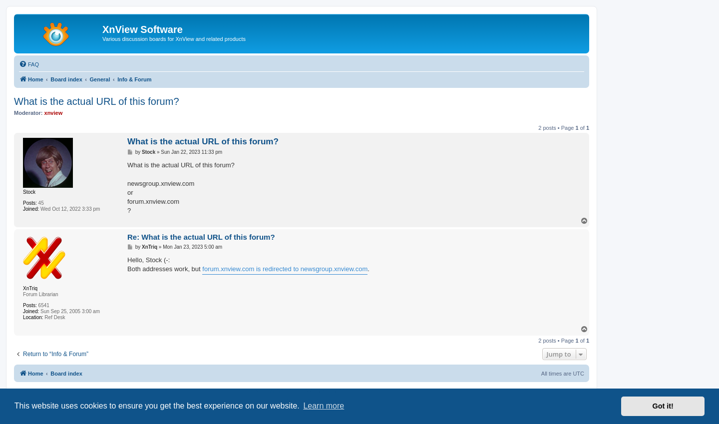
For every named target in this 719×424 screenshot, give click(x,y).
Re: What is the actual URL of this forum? (201, 237)
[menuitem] (29, 64)
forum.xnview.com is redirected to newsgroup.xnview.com (284, 269)
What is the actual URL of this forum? (96, 101)
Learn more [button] (323, 406)
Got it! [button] (663, 406)
